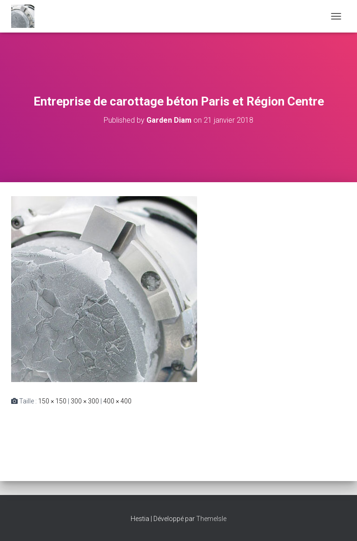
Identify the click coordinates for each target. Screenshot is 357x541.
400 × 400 (117, 401)
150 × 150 (52, 401)
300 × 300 (85, 401)
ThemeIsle (211, 518)
